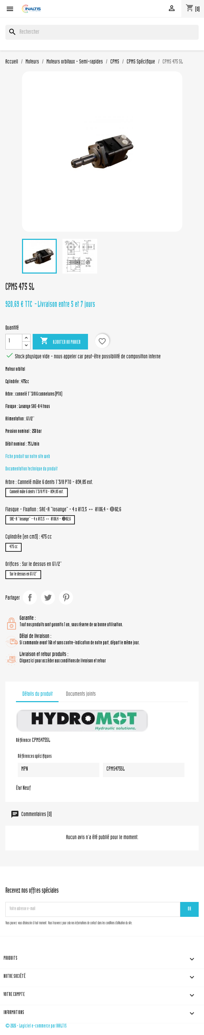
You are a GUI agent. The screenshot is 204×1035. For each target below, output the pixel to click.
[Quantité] (13, 341)
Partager (30, 597)
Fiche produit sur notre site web (27, 456)
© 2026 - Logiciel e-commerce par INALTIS (36, 1026)
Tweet (48, 597)
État (19, 789)
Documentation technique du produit (31, 469)
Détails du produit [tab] (37, 694)
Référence (23, 741)
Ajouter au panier (60, 341)
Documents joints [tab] (81, 694)
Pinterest (66, 597)
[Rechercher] (102, 32)
